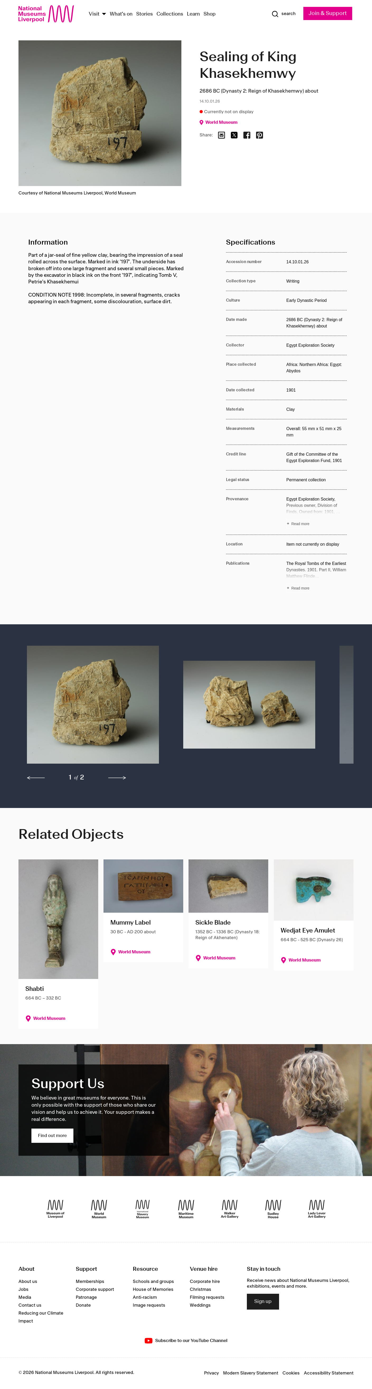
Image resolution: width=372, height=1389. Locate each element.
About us (27, 1281)
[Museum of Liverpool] (55, 1209)
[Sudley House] (273, 1209)
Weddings (200, 1305)
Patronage (86, 1297)
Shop (210, 14)
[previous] (36, 778)
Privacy (211, 1373)
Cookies (291, 1373)
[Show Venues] (104, 14)
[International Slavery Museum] (142, 1209)
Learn (193, 14)
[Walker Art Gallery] (229, 1209)
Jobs (23, 1289)
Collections (170, 14)
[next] (117, 778)
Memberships (90, 1281)
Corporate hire (205, 1281)
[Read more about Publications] (316, 576)
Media (24, 1297)
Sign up (263, 1301)
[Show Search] (283, 14)
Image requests (149, 1305)
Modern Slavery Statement (250, 1373)
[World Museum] (99, 1209)
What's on (121, 14)
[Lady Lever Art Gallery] (316, 1209)
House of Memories (153, 1289)
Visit (94, 14)
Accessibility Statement (329, 1373)
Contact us (29, 1305)
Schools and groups (153, 1281)
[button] (94, 707)
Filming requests (207, 1297)
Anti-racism (145, 1297)
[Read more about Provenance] (316, 512)
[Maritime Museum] (186, 1209)
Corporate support (95, 1289)
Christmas (200, 1289)
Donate (83, 1305)
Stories (144, 14)
